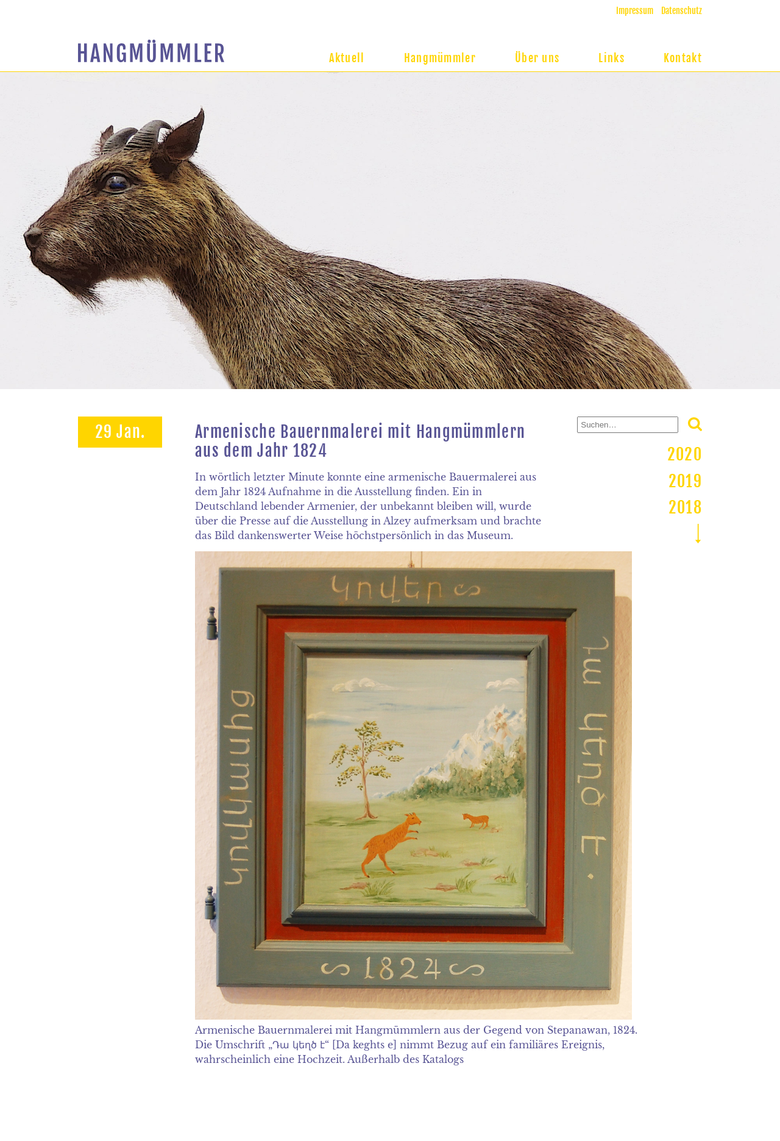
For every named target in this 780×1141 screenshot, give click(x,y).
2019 (685, 481)
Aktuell (347, 58)
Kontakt (683, 58)
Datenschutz (681, 10)
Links (611, 58)
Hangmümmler (440, 58)
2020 (684, 454)
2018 (685, 507)
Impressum (634, 10)
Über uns (537, 58)
